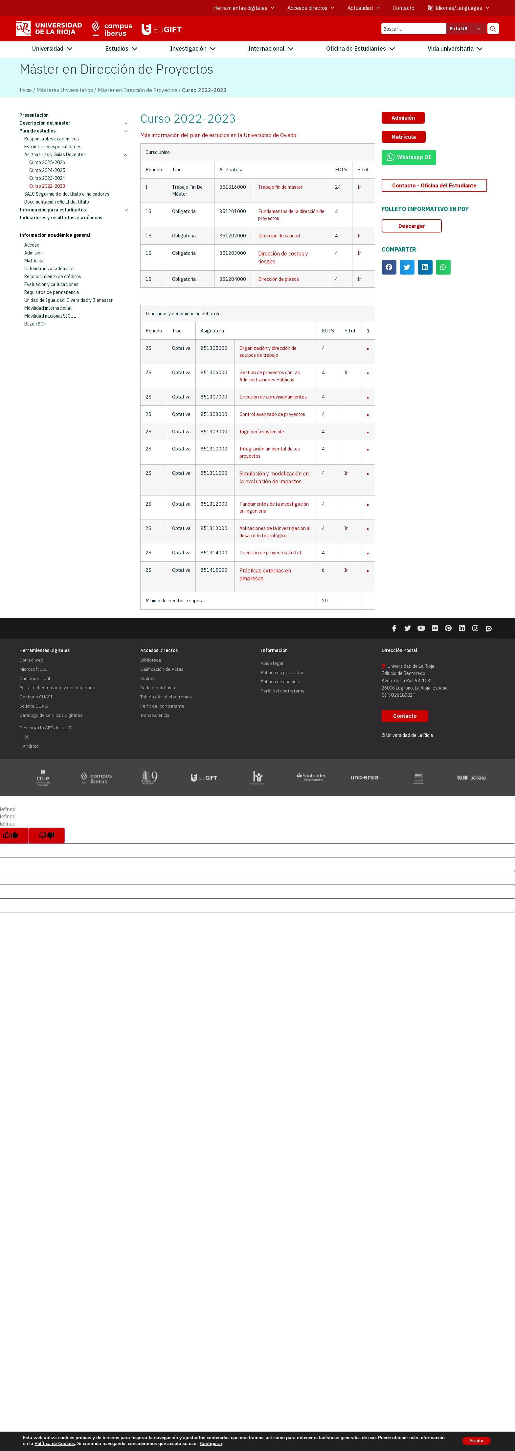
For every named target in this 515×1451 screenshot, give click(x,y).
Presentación (34, 115)
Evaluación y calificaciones (51, 284)
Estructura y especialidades (52, 147)
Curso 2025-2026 (47, 162)
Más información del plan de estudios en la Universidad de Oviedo (218, 135)
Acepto (473, 1441)
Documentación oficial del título (56, 202)
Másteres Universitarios (64, 90)
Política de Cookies (81, 1443)
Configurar (238, 1443)
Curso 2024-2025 (47, 170)
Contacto (403, 8)
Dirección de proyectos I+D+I (270, 552)
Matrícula (34, 261)
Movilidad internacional (48, 308)
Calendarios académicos (49, 269)
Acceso (31, 245)
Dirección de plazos (278, 279)
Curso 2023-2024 (47, 178)
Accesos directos (310, 7)
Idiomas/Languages (458, 7)
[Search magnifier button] (493, 28)
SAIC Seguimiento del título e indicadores (66, 194)
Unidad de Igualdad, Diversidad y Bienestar (68, 300)
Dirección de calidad (279, 235)
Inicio (25, 90)
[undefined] (47, 839)
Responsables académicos (51, 139)
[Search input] (412, 29)
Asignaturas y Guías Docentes (78, 154)
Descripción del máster (76, 123)
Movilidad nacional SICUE (50, 316)
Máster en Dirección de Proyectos (137, 90)
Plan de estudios (76, 131)
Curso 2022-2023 (47, 186)
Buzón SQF (35, 324)
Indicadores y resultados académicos (60, 218)
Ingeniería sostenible (261, 431)
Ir (359, 187)
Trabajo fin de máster (280, 187)
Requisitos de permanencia (51, 292)
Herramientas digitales (243, 7)
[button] (403, 118)
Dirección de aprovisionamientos (273, 397)
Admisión (33, 253)
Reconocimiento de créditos (52, 276)
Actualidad (363, 7)
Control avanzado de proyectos (272, 414)
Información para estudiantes (76, 210)
